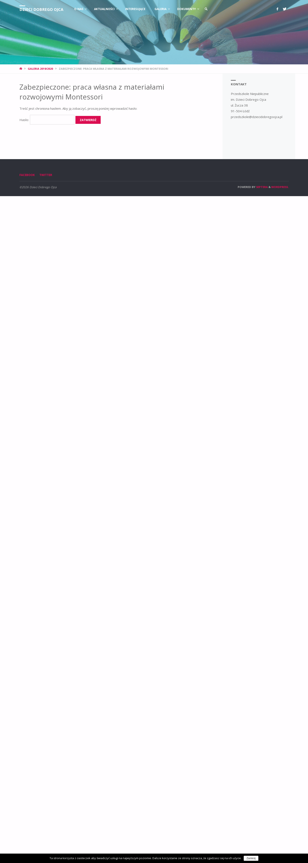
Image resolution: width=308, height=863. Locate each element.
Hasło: (47, 120)
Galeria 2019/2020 (40, 69)
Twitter (45, 175)
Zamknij (250, 858)
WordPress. (280, 187)
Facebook (27, 175)
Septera (261, 187)
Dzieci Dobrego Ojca (41, 9)
